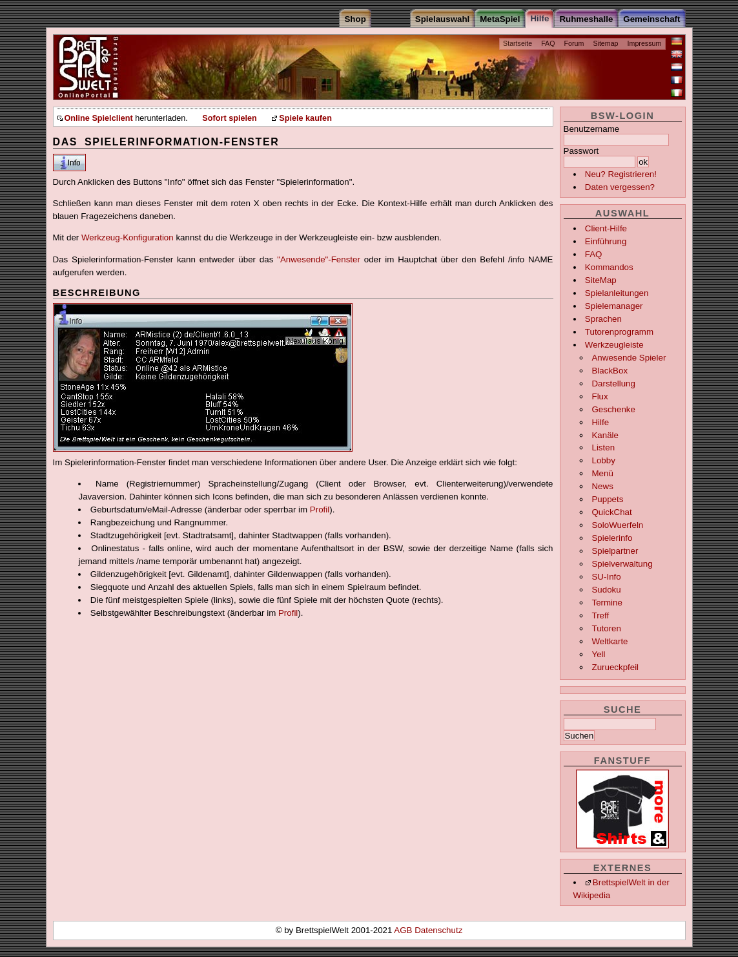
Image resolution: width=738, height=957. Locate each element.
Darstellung (613, 383)
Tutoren (605, 628)
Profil (319, 509)
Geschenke (613, 409)
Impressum (645, 43)
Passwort (581, 151)
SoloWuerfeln (617, 525)
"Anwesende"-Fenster (318, 259)
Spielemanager (614, 306)
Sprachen (603, 319)
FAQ (548, 43)
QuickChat (611, 512)
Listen (603, 447)
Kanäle (605, 435)
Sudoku (605, 589)
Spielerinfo (611, 538)
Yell (598, 654)
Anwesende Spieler (628, 358)
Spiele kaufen (305, 118)
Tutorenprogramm (619, 332)
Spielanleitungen (617, 293)
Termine (606, 602)
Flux (599, 396)
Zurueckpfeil (615, 667)
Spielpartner (614, 551)
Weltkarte (609, 641)
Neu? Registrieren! (621, 174)
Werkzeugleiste (614, 345)
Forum (574, 43)
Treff (600, 615)
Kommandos (609, 267)
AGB (404, 930)
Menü (602, 473)
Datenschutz (438, 930)
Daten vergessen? (620, 187)
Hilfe (600, 422)
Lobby (603, 460)
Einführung (605, 241)
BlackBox (609, 370)
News (602, 486)
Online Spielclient (99, 118)
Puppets (607, 499)
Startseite (517, 43)
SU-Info (605, 577)
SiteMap (601, 280)
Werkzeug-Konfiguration (127, 237)
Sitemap (605, 43)
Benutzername (592, 129)
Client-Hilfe (606, 228)
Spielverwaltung (621, 564)
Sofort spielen (229, 118)
